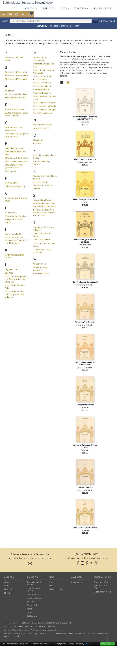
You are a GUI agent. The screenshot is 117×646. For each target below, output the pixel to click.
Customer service (11, 626)
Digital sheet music (102, 591)
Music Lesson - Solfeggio (44, 109)
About (7, 582)
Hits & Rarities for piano (16, 216)
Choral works (32, 605)
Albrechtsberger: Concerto (85, 159)
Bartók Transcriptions (15, 109)
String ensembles (34, 597)
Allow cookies (107, 644)
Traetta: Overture (85, 487)
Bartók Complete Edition (34, 583)
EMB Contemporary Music (17, 161)
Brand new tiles (101, 582)
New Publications (102, 577)
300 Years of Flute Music (16, 72)
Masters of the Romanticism (40, 59)
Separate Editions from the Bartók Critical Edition (44, 205)
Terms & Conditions (21, 630)
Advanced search (107, 21)
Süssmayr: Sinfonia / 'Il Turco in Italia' (85, 446)
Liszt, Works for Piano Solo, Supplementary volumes (15, 294)
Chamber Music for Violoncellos (13, 128)
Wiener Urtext (39, 263)
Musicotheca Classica (42, 113)
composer (53, 25)
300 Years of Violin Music (16, 79)
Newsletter (9, 589)
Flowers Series (12, 182)
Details (87, 644)
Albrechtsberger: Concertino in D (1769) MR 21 (85, 117)
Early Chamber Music (14, 148)
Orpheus (37, 143)
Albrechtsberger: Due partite (85, 199)
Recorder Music (40, 182)
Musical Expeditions (42, 82)
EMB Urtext (10, 171)
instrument (66, 25)
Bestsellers (32, 615)
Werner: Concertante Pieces (85, 527)
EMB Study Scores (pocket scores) (13, 166)
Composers (77, 577)
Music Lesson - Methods (44, 102)
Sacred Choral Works (42, 200)
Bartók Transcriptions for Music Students (16, 114)
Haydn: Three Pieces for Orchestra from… (85, 363)
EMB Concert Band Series (16, 158)
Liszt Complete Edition (33, 589)
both (77, 25)
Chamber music (33, 594)
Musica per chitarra (42, 86)
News (51, 577)
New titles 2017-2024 (101, 586)
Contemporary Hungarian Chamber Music (16, 135)
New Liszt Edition (41, 128)
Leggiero (9, 272)
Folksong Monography (15, 186)
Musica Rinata (42, 89)
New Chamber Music (42, 124)
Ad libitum (9, 90)
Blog (51, 585)
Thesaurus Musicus (42, 239)
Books (29, 608)
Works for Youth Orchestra (40, 268)
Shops (7, 592)
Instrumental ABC (13, 234)
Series (29, 612)
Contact (7, 585)
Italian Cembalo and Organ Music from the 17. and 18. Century (16, 240)
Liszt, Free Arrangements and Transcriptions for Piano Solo (16, 279)
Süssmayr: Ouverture (85, 404)
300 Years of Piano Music (16, 75)
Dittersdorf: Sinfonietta (85, 322)
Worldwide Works (41, 273)
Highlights (32, 577)
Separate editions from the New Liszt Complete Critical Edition (44, 212)
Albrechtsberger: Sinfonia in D (85, 282)
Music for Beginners (42, 92)
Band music (32, 601)
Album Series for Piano (15, 97)
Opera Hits (38, 139)
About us (9, 577)
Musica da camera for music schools (43, 77)
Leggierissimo (11, 269)
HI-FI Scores (11, 212)
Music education (56, 589)
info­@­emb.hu (49, 626)
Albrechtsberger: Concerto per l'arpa (85, 240)
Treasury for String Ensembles (42, 250)
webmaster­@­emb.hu (53, 630)
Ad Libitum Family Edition (16, 94)
